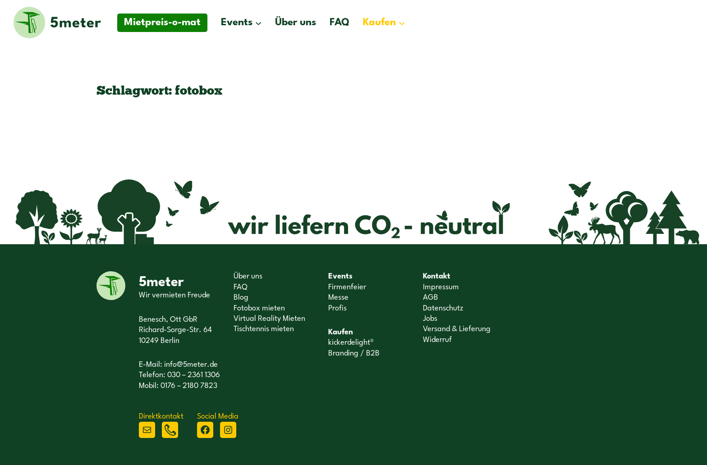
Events (236, 22)
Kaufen (379, 22)
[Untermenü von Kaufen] (402, 22)
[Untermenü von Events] (258, 22)
